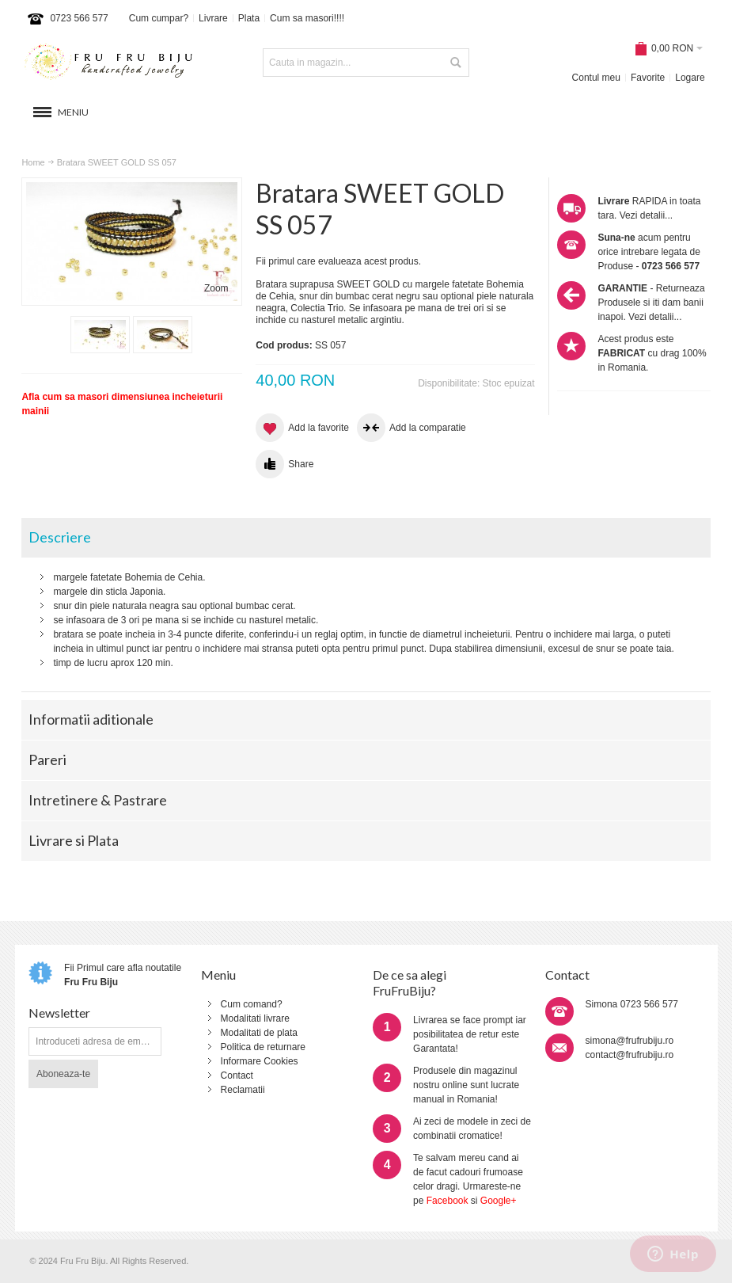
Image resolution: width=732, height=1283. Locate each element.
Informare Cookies (259, 1061)
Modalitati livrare (255, 1018)
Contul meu (596, 77)
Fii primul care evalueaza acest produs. (338, 261)
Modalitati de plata (259, 1032)
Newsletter (59, 1012)
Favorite (648, 77)
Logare (689, 77)
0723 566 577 (79, 18)
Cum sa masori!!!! (307, 18)
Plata (249, 18)
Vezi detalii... (646, 215)
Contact (237, 1075)
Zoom (216, 288)
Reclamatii (243, 1089)
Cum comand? (252, 1004)
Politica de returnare (263, 1047)
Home (32, 162)
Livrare (213, 18)
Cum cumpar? (158, 18)
